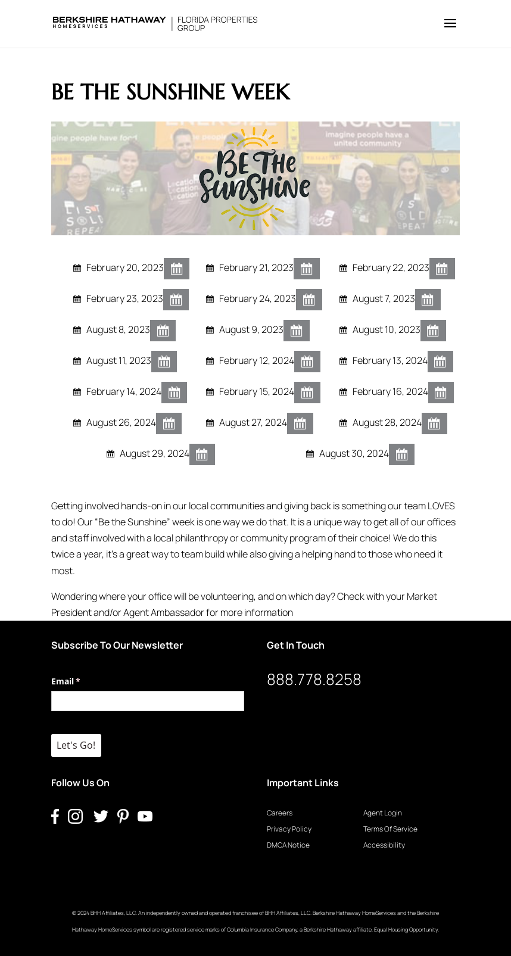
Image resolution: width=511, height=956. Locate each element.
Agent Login (382, 813)
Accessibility (384, 845)
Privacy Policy (289, 829)
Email (83, 681)
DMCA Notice (288, 845)
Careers (279, 813)
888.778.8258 (314, 679)
